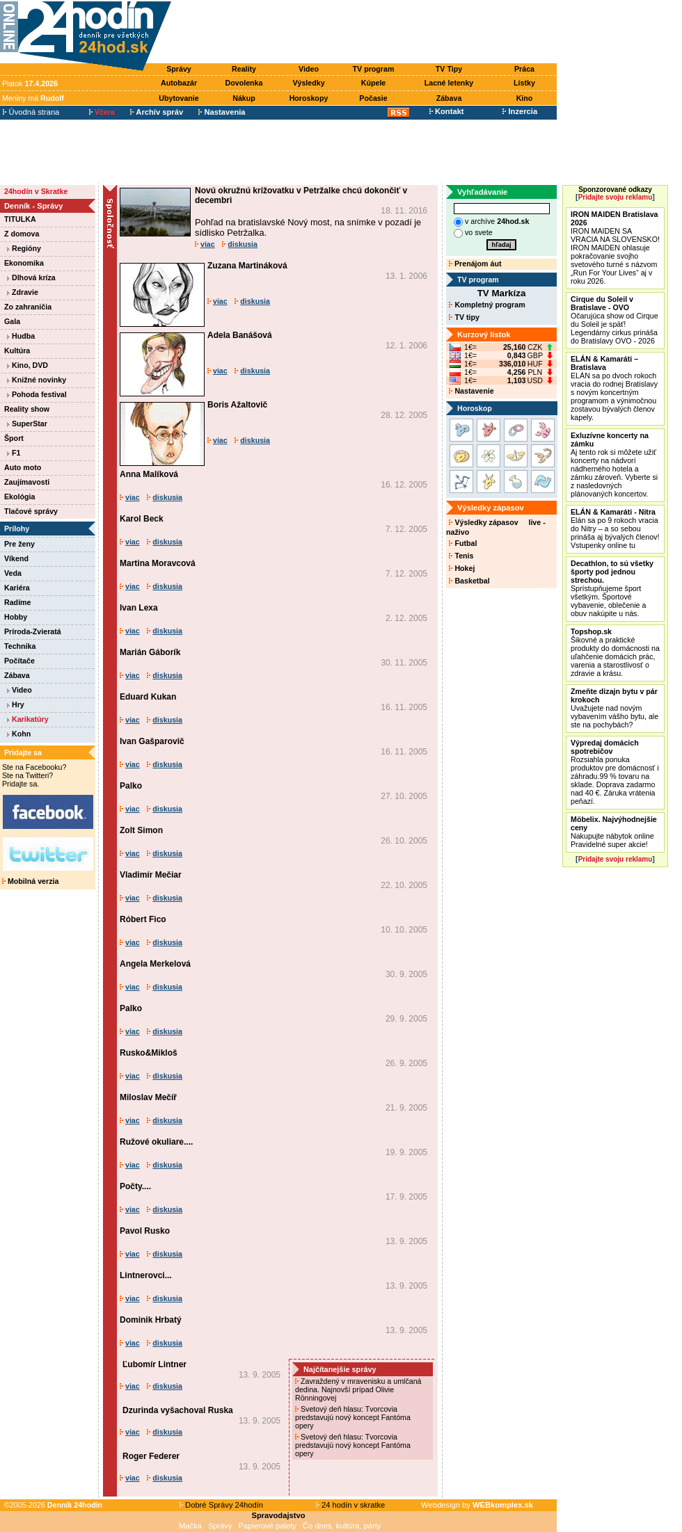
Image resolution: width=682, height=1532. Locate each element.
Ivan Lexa (139, 608)
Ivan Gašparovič (152, 741)
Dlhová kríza (31, 277)
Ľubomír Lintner (154, 1364)
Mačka (190, 1526)
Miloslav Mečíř (148, 1097)
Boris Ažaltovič (237, 405)
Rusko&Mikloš (148, 1053)
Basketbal (469, 580)
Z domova (21, 233)
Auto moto (22, 467)
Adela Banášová (239, 335)
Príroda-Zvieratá (32, 631)
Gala (12, 321)
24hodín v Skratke (36, 191)
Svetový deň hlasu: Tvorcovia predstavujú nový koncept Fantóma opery (353, 1417)
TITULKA (20, 219)
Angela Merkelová (155, 964)
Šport (14, 438)
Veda (13, 573)
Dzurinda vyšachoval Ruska (177, 1410)
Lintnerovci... (146, 1275)
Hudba (21, 336)
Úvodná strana (31, 112)
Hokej (462, 568)
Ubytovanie (178, 98)
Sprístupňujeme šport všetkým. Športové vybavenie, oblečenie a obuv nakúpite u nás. (612, 588)
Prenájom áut (475, 263)
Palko (131, 786)
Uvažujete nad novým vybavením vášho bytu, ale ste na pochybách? (614, 708)
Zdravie (22, 292)
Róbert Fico (143, 919)
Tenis (461, 555)
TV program (374, 69)
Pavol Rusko (145, 1231)
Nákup (243, 98)
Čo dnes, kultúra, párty (342, 1526)
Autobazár (179, 83)
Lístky (524, 83)
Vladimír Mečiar (151, 875)
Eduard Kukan (148, 697)
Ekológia (19, 496)
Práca (524, 69)
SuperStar (27, 423)
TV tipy (464, 317)
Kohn (19, 733)
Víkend (16, 558)
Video (309, 69)
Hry (15, 704)
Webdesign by (477, 1505)
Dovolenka (244, 83)
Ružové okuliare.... (156, 1142)
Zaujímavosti (26, 482)
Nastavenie (471, 391)
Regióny (24, 248)
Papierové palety (267, 1526)
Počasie (373, 98)
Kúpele (373, 83)
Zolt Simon (141, 830)
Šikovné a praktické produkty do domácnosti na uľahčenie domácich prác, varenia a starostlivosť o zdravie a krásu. (615, 652)
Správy (178, 69)
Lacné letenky (449, 83)
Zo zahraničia (27, 307)
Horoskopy (309, 98)
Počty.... (135, 1186)
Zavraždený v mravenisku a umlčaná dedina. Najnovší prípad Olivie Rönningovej (358, 1389)
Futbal (463, 543)
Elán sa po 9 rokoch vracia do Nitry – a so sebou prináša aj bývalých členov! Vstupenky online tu (615, 528)
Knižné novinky (36, 380)
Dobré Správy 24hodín (221, 1505)
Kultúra (17, 350)
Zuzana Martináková (247, 266)
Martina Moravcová (158, 563)
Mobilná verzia (30, 881)
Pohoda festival (37, 394)
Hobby (15, 617)
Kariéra (17, 587)
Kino (524, 98)
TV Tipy (449, 69)
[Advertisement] (367, 33)
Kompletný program (487, 304)
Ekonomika (24, 263)
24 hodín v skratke (351, 1505)
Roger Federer (151, 1456)
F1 (13, 453)
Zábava (449, 98)
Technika (19, 646)
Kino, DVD (27, 365)
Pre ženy (19, 544)
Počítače (19, 660)
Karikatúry (28, 719)
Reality (244, 69)
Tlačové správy (31, 511)
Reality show (26, 409)
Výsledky (308, 83)
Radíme (17, 602)
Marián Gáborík (150, 652)
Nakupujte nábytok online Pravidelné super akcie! (614, 831)
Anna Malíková (149, 474)
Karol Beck (142, 519)
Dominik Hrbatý (151, 1320)
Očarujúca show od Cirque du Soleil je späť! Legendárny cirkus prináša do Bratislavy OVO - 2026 (614, 320)
